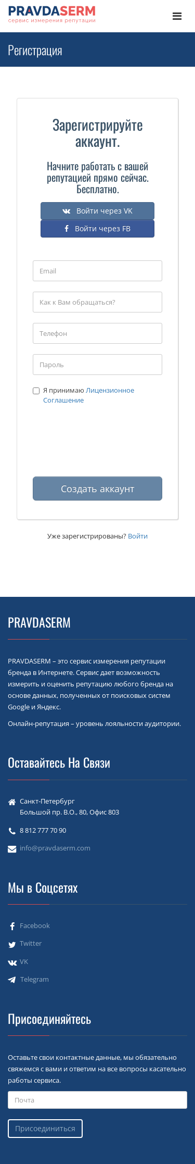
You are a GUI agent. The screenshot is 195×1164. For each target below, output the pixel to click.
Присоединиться (45, 1128)
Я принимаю (83, 395)
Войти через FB (97, 228)
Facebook (35, 925)
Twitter (31, 943)
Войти (138, 536)
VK (24, 961)
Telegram (34, 979)
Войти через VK (97, 211)
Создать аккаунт (97, 488)
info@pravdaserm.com (55, 848)
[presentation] (112, 445)
